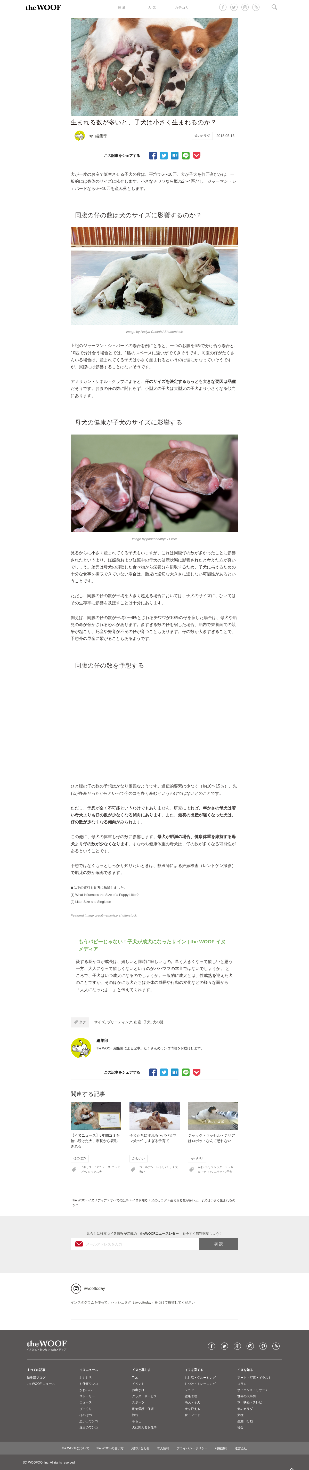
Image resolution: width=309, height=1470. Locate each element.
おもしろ (85, 1377)
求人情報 (163, 1448)
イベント (138, 1384)
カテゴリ (182, 7)
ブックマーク (174, 155)
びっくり (85, 1409)
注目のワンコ (88, 1427)
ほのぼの (80, 1158)
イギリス (86, 1167)
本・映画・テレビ (249, 1402)
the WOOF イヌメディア (89, 1200)
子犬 (147, 1022)
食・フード (192, 1415)
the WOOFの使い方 (110, 1448)
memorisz (110, 915)
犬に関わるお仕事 (144, 1427)
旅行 (135, 1415)
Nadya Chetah (151, 332)
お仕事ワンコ (88, 1384)
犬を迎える (192, 1409)
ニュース (85, 1402)
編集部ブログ (36, 1377)
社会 (240, 1427)
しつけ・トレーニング (200, 1384)
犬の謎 (158, 1022)
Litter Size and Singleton (93, 902)
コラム (242, 1384)
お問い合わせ (140, 1448)
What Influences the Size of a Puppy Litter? (107, 895)
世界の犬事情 (246, 1396)
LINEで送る (186, 155)
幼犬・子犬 (192, 1402)
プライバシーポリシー (192, 1448)
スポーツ (138, 1402)
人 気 (152, 7)
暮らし (136, 1421)
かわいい (138, 1158)
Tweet (164, 155)
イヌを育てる (194, 1370)
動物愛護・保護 (143, 1409)
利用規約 (221, 1448)
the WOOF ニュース (41, 1384)
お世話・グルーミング (200, 1377)
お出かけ (138, 1390)
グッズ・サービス (144, 1396)
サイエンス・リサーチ (252, 1390)
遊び (142, 1171)
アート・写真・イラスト (254, 1377)
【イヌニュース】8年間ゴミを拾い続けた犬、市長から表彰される (95, 1140)
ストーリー (87, 1396)
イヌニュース (101, 1167)
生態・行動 (245, 1421)
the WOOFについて (75, 1448)
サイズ (99, 1022)
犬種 (240, 1415)
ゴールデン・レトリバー (154, 1167)
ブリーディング (119, 1022)
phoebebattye (156, 539)
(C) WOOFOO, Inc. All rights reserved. (49, 1462)
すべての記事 (119, 1200)
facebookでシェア (153, 155)
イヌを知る (140, 1200)
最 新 (122, 7)
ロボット (219, 1171)
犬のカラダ (202, 136)
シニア (189, 1390)
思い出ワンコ (88, 1421)
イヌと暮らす (141, 1370)
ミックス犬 (95, 1171)
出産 (137, 1022)
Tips (135, 1377)
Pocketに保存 (196, 155)
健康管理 (191, 1396)
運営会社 (241, 1448)
